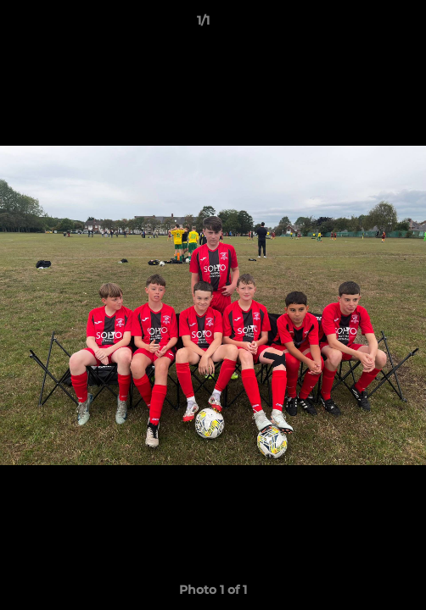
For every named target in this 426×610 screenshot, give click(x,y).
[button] (365, 24)
